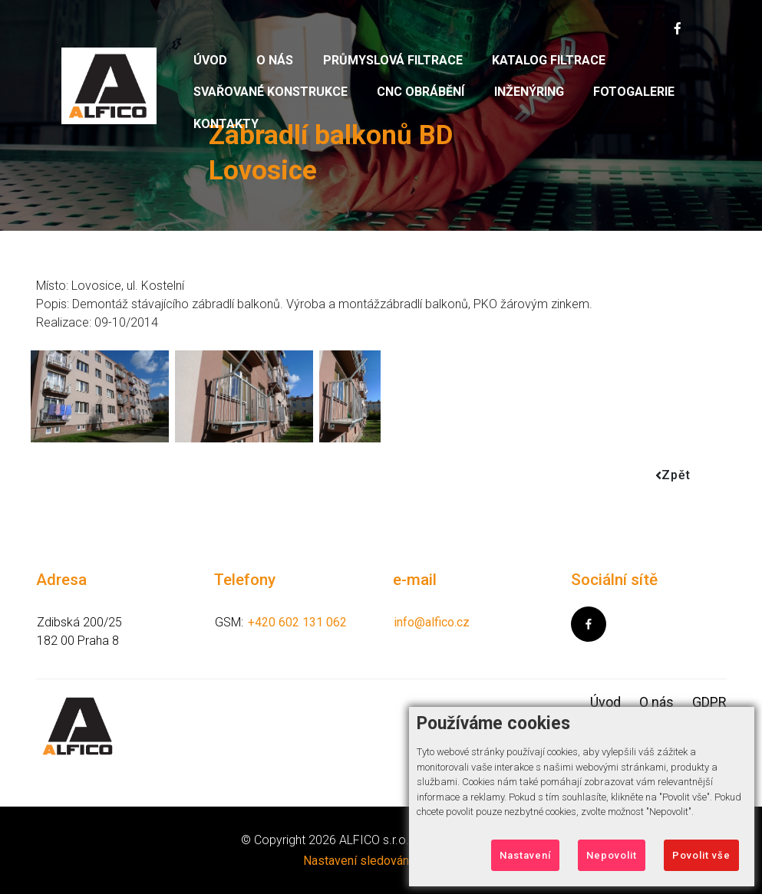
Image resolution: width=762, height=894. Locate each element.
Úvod (210, 60)
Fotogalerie (634, 91)
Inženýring (529, 91)
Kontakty (226, 124)
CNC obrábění (420, 91)
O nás (274, 60)
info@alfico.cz (432, 622)
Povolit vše (701, 855)
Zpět (673, 475)
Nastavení (525, 855)
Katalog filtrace (548, 60)
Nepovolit (611, 855)
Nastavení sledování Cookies (381, 860)
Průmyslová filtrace (393, 60)
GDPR (709, 702)
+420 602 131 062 (297, 622)
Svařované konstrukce (270, 91)
